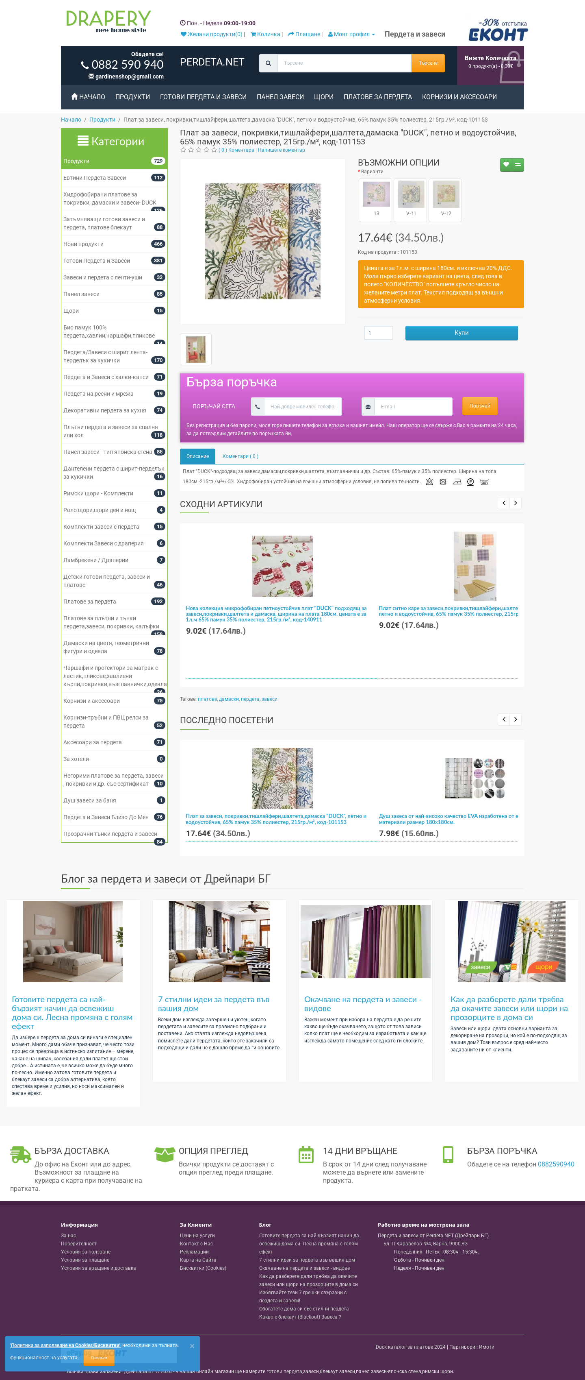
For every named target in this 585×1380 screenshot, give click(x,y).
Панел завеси (280, 97)
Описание (197, 456)
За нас (68, 1235)
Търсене (428, 63)
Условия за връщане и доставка (98, 1268)
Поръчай (480, 406)
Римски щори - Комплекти (98, 493)
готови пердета (284, 1371)
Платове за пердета (378, 97)
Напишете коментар (281, 150)
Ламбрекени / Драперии (95, 560)
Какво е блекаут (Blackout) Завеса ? (300, 1317)
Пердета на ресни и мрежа (98, 393)
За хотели (76, 759)
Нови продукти (83, 244)
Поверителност (79, 1244)
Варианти (372, 171)
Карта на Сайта (198, 1260)
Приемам (99, 1358)
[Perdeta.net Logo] (107, 23)
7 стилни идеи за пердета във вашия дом (213, 1003)
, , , (426, 1244)
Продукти (132, 97)
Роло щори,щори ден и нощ (99, 510)
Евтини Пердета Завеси (94, 177)
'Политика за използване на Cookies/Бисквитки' (65, 1345)
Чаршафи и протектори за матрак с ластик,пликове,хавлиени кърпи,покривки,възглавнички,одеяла (115, 676)
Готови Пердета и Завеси (203, 97)
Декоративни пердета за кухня (104, 410)
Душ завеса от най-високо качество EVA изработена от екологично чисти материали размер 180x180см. (469, 819)
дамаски (229, 699)
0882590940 (556, 1164)
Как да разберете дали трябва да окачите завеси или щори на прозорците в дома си (509, 1008)
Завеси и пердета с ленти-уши (102, 277)
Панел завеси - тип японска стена (107, 452)
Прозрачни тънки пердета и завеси (110, 834)
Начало (88, 97)
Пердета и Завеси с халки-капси (106, 377)
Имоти (486, 1347)
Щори (324, 97)
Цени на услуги (197, 1235)
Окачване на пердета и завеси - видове (363, 1003)
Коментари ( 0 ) (240, 456)
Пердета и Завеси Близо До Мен (106, 817)
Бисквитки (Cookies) (203, 1268)
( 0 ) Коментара (236, 150)
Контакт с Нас (196, 1244)
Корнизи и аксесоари (459, 97)
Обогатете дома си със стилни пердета (304, 1309)
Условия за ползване (85, 1252)
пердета (250, 699)
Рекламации (194, 1252)
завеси (269, 699)
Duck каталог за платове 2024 (411, 1347)
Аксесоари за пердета (92, 742)
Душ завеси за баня (89, 800)
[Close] (192, 1346)
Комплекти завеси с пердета (101, 526)
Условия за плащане (85, 1260)
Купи (462, 332)
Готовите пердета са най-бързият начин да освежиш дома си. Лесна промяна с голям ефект (72, 1012)
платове (207, 699)
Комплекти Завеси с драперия (103, 543)
